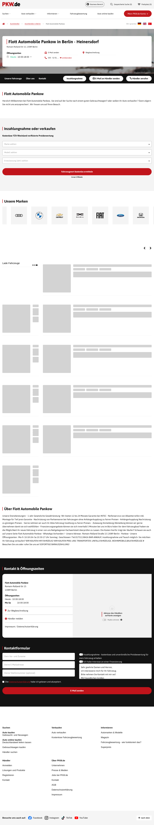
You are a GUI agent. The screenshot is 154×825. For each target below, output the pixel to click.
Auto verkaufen (59, 732)
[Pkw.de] (3, 24)
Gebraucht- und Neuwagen (27, 733)
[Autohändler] (14, 24)
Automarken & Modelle (112, 732)
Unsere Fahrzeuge (13, 78)
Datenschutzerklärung (19, 681)
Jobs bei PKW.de (60, 775)
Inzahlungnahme (75, 78)
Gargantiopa (126, 72)
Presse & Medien (60, 770)
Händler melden (14, 618)
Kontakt (42, 78)
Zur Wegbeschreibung (16, 610)
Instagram (54, 818)
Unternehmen (58, 765)
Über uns (30, 78)
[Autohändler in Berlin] (33, 24)
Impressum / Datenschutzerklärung (21, 626)
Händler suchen (9, 752)
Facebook (37, 818)
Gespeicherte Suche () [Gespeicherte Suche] (121, 4)
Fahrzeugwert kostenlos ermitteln (77, 171)
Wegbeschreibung (92, 52)
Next (151, 248)
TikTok (69, 818)
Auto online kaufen (105, 14)
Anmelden (7, 765)
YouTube (83, 818)
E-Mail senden (53, 52)
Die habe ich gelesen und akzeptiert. (33, 681)
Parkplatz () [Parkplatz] (145, 4)
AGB (54, 785)
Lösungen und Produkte (13, 770)
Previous (144, 248)
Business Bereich (95, 4)
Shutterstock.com (142, 72)
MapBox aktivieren (114, 620)
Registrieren (8, 775)
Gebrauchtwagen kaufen (14, 747)
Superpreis (106, 747)
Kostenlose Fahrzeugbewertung (67, 737)
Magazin (105, 737)
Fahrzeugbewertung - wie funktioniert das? (121, 742)
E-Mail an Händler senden (106, 78)
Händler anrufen (139, 78)
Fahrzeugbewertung (78, 14)
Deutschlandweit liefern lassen (27, 741)
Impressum (57, 794)
